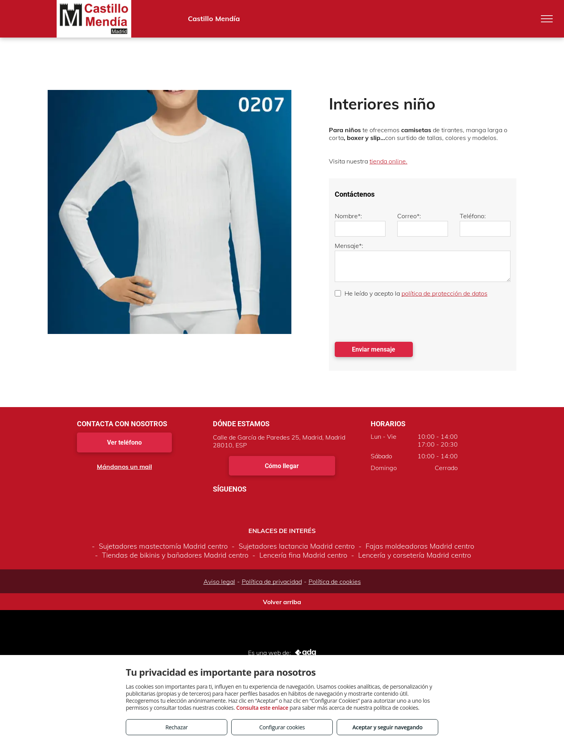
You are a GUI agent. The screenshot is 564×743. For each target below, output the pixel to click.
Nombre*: (348, 216)
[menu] (547, 19)
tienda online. (388, 161)
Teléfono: (473, 216)
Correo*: (409, 216)
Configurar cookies (282, 727)
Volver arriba (282, 602)
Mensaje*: (349, 245)
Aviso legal (219, 581)
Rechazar (176, 727)
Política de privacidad (272, 581)
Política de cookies (335, 581)
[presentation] (394, 318)
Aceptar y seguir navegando (387, 727)
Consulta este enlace (262, 707)
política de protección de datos (444, 293)
